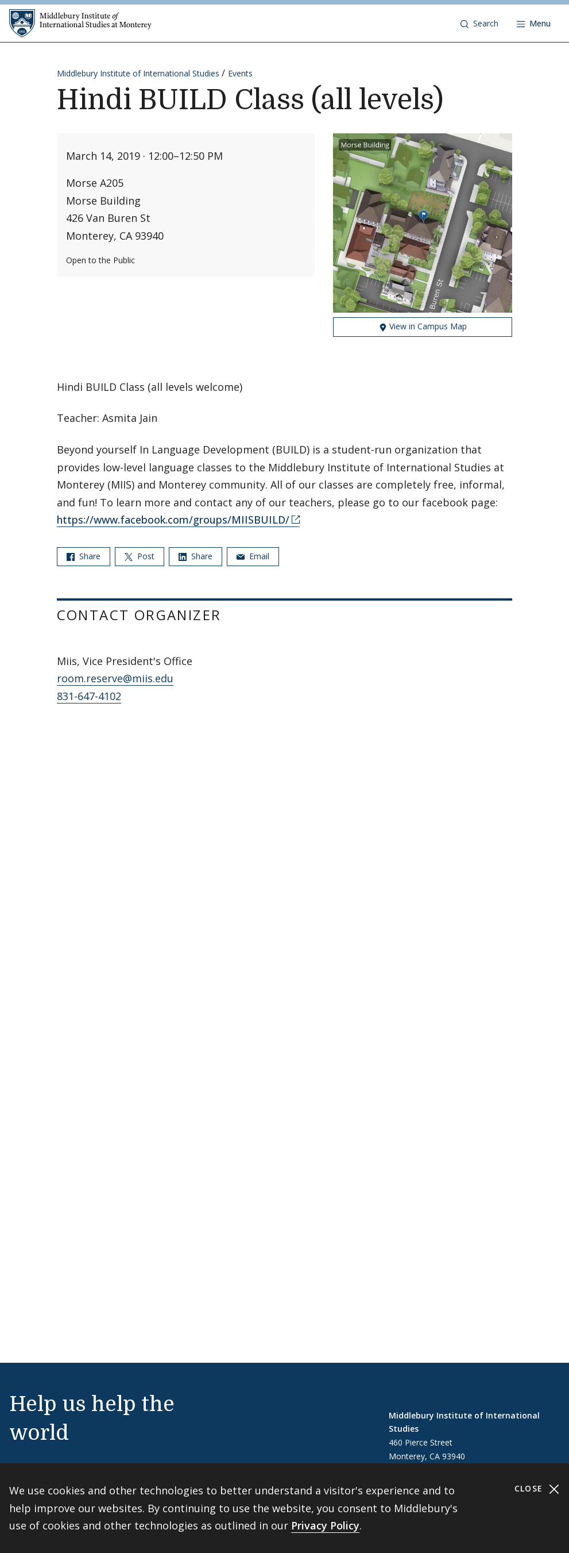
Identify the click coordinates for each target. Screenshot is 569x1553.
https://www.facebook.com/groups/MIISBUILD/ (173, 519)
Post (139, 556)
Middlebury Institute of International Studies (138, 73)
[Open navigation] (534, 23)
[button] (479, 23)
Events (240, 73)
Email (253, 556)
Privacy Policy (325, 1525)
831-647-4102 (89, 696)
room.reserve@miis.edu (115, 678)
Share (83, 556)
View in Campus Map (423, 326)
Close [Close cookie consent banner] (537, 1489)
